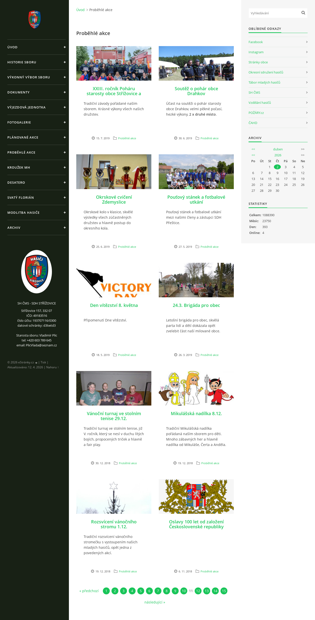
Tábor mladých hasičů (264, 82)
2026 (277, 155)
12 (198, 590)
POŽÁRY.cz (256, 112)
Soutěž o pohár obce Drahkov (196, 91)
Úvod (12, 47)
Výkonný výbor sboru (28, 77)
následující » (154, 602)
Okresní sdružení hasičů (266, 72)
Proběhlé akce (21, 152)
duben (278, 149)
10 (184, 590)
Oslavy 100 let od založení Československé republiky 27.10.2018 (196, 526)
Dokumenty (18, 92)
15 (224, 590)
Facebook (256, 42)
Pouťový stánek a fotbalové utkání (196, 199)
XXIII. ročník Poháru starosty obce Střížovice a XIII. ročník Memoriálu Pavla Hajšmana (114, 96)
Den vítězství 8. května (114, 305)
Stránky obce (258, 62)
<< (253, 149)
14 (215, 590)
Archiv (13, 227)
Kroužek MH (18, 167)
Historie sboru (21, 62)
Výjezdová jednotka (26, 107)
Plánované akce (22, 137)
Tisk (43, 362)
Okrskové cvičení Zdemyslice (114, 199)
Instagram (256, 52)
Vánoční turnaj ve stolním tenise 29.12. (114, 416)
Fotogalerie (19, 122)
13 (207, 590)
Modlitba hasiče (23, 212)
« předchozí (89, 590)
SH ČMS (254, 92)
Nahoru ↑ (52, 367)
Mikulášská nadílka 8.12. (196, 413)
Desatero (16, 182)
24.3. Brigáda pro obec (196, 305)
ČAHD (253, 123)
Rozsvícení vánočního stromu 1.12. (114, 524)
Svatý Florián (20, 197)
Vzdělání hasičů (260, 102)
